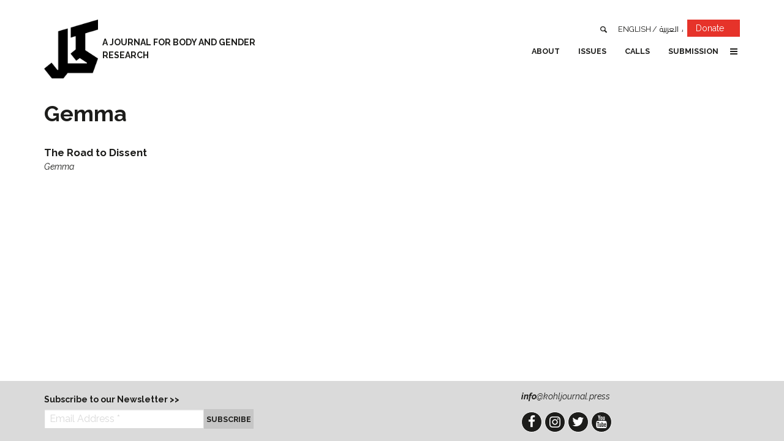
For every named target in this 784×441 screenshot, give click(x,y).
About (546, 51)
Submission (693, 51)
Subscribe (228, 419)
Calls (637, 51)
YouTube (601, 422)
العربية (669, 29)
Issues (592, 51)
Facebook (531, 422)
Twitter (578, 422)
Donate (718, 30)
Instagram (555, 422)
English (634, 29)
